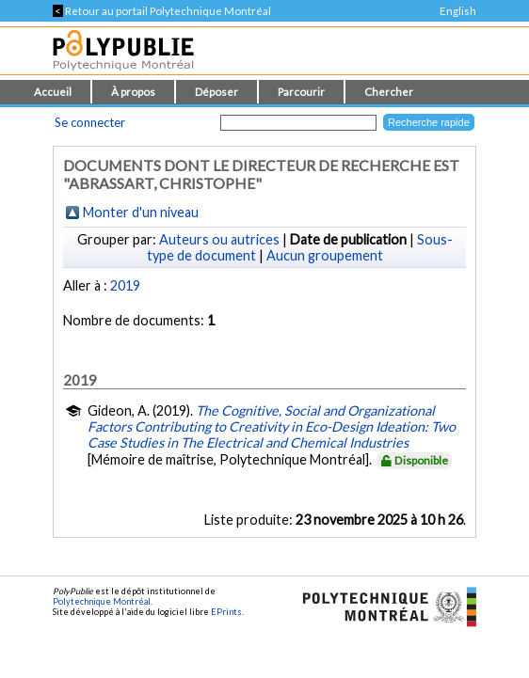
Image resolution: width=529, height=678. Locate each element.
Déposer (216, 92)
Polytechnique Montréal (102, 601)
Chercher (388, 92)
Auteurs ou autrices (219, 239)
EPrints (226, 612)
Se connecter (90, 122)
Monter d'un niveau (141, 212)
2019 (125, 285)
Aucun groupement (324, 255)
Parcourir (301, 92)
